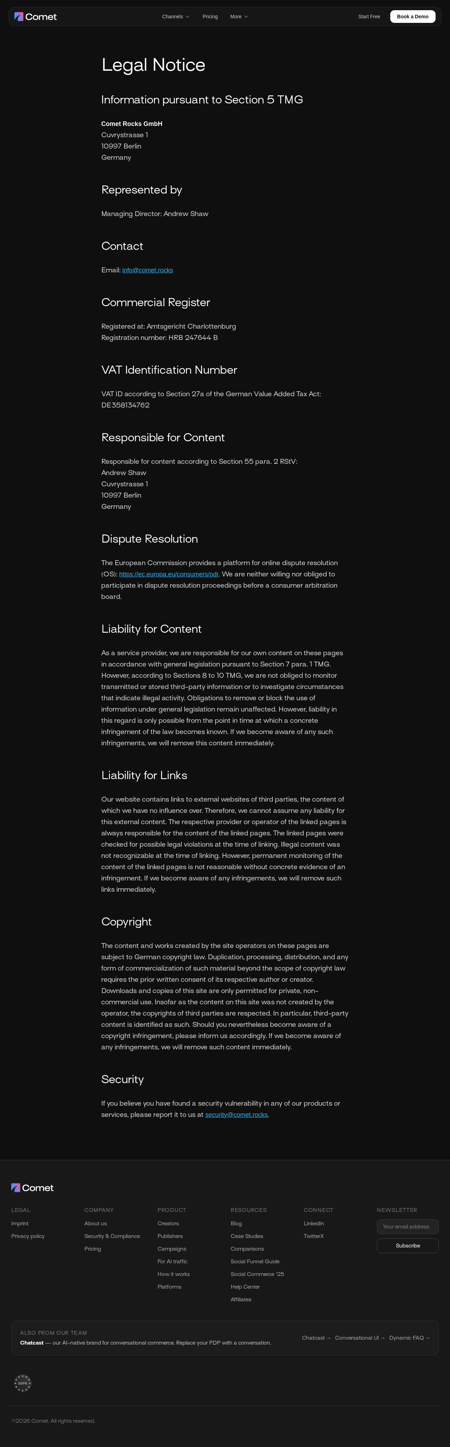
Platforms (169, 1287)
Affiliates (241, 1299)
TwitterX (314, 1236)
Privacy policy (28, 1236)
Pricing (210, 16)
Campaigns (172, 1249)
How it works (174, 1274)
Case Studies (247, 1236)
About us (95, 1223)
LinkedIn (314, 1223)
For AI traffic (172, 1261)
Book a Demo (413, 16)
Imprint (19, 1223)
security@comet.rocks (236, 1114)
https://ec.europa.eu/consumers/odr (169, 574)
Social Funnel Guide (255, 1261)
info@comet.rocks (147, 270)
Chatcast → (316, 1338)
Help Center (245, 1287)
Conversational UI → (360, 1338)
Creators (168, 1223)
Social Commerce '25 (257, 1274)
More (239, 16)
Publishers (170, 1236)
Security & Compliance (112, 1236)
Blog (236, 1223)
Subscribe (408, 1246)
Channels (176, 16)
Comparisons (247, 1249)
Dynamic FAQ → (409, 1338)
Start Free (369, 16)
